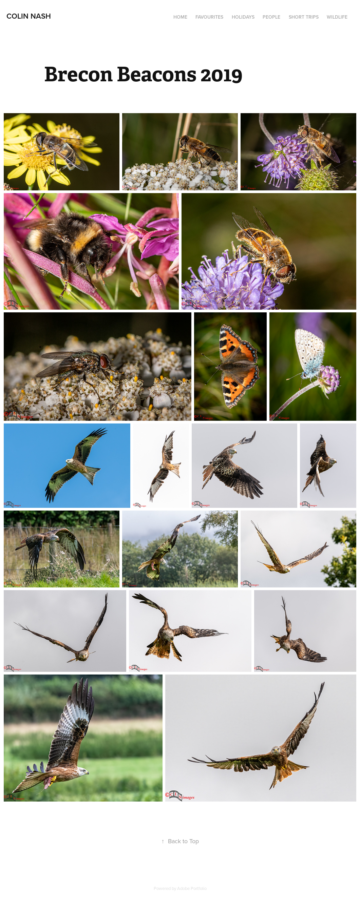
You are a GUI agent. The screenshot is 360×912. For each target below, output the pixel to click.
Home (180, 17)
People (271, 17)
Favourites (209, 17)
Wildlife (337, 17)
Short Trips (304, 17)
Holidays (243, 17)
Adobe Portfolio (192, 888)
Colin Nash (28, 16)
